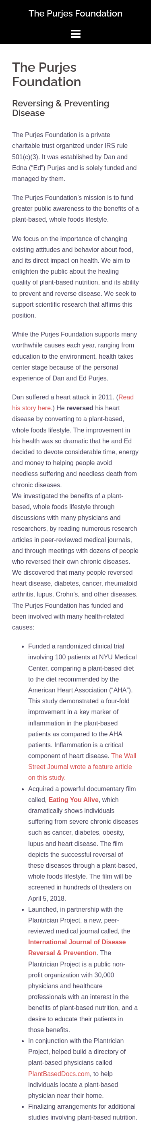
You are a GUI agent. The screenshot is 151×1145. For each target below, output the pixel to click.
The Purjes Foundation (75, 13)
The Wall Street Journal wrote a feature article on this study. (82, 766)
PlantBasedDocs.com (59, 1073)
